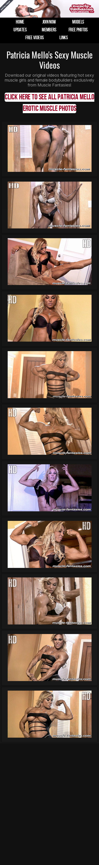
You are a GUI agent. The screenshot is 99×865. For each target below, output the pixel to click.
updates (20, 30)
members (49, 30)
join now (49, 22)
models (78, 22)
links (63, 38)
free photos (78, 30)
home (20, 22)
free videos (34, 38)
